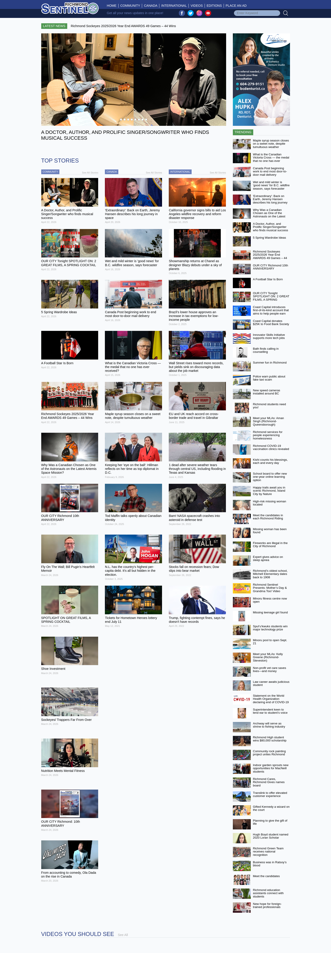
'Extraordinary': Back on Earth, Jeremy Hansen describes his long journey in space (270, 201)
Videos (196, 5)
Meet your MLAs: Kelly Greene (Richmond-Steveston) (268, 657)
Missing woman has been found (270, 530)
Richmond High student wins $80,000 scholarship (270, 739)
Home (113, 5)
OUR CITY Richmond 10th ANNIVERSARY (270, 267)
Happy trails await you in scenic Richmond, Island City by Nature (269, 491)
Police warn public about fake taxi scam (269, 378)
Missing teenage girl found (270, 612)
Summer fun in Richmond (270, 362)
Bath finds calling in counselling (266, 350)
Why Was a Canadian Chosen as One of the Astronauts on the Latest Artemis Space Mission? (269, 214)
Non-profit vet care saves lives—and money (269, 669)
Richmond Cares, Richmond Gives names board (269, 782)
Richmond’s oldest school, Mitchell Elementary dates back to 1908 (270, 574)
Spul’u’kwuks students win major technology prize (270, 628)
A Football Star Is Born (268, 279)
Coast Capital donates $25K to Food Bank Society (271, 322)
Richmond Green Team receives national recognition (268, 852)
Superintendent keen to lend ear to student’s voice (270, 711)
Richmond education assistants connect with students (268, 893)
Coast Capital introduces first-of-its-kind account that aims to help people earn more (271, 312)
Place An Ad (236, 5)
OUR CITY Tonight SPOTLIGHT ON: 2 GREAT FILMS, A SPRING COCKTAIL (271, 298)
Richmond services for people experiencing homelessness (268, 435)
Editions (214, 5)
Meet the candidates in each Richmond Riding (268, 517)
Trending (243, 132)
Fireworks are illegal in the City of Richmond (270, 544)
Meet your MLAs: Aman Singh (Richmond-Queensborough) (268, 421)
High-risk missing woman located (269, 503)
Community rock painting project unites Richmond (269, 753)
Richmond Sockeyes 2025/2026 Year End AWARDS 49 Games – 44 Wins (270, 256)
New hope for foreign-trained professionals (267, 905)
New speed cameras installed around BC (266, 392)
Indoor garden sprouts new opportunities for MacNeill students (271, 768)
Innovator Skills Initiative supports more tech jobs (269, 336)
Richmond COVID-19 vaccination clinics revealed (271, 447)
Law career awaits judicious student (271, 683)
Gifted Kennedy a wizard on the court (271, 808)
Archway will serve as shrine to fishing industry (269, 725)
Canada (150, 5)
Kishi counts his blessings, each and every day (270, 461)
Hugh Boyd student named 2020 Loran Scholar (270, 836)
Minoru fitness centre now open (270, 600)
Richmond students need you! (269, 406)
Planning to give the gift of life (270, 822)
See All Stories (90, 172)
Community (130, 5)
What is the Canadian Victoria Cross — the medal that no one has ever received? (271, 159)
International (174, 5)
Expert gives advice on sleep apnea (268, 558)
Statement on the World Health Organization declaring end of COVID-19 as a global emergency (271, 700)
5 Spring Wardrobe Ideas (269, 237)
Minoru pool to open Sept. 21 (270, 641)
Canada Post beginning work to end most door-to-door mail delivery (270, 171)
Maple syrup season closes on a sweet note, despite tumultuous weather (271, 144)
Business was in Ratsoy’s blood (270, 864)
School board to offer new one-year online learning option (270, 477)
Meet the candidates (266, 876)
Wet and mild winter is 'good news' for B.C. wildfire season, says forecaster (271, 185)
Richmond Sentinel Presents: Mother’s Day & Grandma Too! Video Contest (270, 589)
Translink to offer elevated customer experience (270, 794)
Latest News (54, 26)
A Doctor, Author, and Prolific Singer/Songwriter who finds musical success (270, 227)
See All (123, 935)
